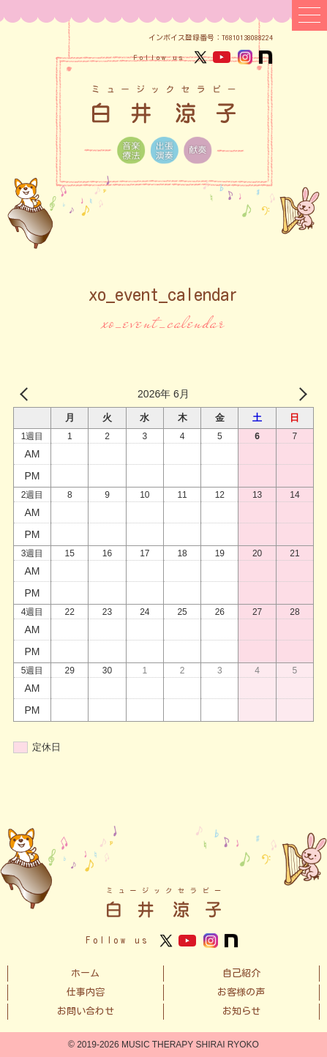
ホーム (85, 973)
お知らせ (241, 1011)
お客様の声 (241, 992)
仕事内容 (86, 992)
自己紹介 (241, 973)
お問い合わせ (85, 1011)
